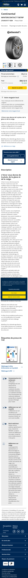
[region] (14, 289)
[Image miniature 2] (10, 65)
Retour (4, 10)
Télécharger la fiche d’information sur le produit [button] (12, 367)
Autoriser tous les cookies (14, 296)
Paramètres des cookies (14, 289)
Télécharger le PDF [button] (7, 371)
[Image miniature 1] (5, 65)
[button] (25, 4)
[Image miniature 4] (20, 65)
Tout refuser (14, 293)
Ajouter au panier (17, 88)
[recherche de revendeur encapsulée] (18, 4)
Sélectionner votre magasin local (10, 111)
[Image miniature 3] (15, 65)
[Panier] (21, 4)
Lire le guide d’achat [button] (14, 156)
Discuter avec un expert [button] (15, 161)
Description (4, 26)
